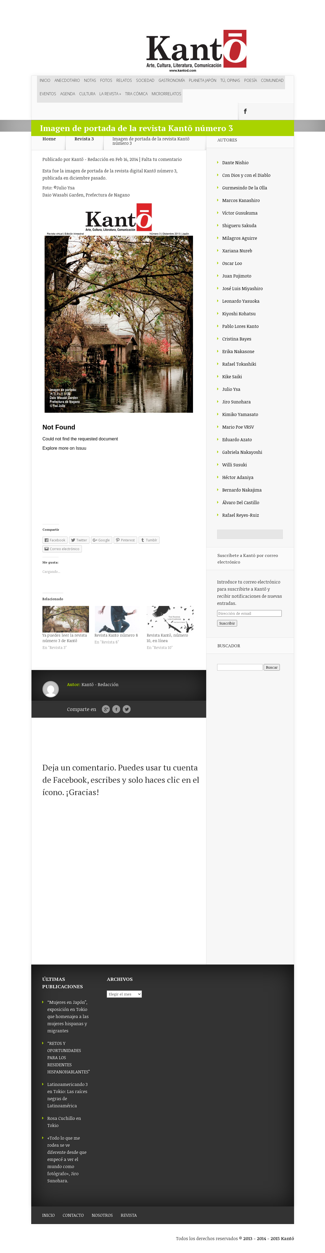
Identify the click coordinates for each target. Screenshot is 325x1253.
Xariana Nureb (237, 251)
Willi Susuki (234, 465)
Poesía (250, 80)
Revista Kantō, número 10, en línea (167, 638)
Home (49, 139)
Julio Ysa (231, 389)
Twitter (126, 709)
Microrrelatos (166, 93)
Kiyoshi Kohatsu (239, 314)
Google (106, 709)
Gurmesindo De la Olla (244, 188)
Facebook (116, 709)
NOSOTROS (102, 1215)
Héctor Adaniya (238, 477)
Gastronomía (172, 80)
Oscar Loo (232, 263)
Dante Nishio (235, 163)
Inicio (45, 80)
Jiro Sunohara (236, 402)
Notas (90, 80)
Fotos (106, 80)
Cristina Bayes (236, 339)
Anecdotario (67, 80)
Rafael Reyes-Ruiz (240, 515)
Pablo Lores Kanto (240, 326)
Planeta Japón (202, 80)
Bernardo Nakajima (242, 490)
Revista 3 (84, 139)
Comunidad (272, 80)
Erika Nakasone (238, 351)
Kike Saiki (232, 377)
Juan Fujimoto (236, 276)
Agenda (67, 93)
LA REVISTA (110, 93)
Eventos (48, 93)
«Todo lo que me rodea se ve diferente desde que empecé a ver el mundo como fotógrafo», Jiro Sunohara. (67, 1159)
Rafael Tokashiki (239, 364)
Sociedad (145, 80)
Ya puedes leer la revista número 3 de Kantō (64, 638)
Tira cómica (136, 93)
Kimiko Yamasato (240, 414)
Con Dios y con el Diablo (246, 175)
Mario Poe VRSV (238, 427)
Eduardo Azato (237, 440)
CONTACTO (73, 1215)
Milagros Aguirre (239, 238)
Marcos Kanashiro (241, 200)
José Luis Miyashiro (242, 288)
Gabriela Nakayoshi (242, 452)
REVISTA (129, 1215)
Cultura (87, 93)
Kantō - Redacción (89, 159)
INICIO (48, 1215)
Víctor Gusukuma (240, 213)
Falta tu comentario (162, 159)
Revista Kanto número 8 (116, 635)
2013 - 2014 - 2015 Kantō (268, 1238)
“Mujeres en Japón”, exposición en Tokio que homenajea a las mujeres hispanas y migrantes (68, 1016)
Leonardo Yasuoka (241, 301)
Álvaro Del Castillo (240, 503)
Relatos (124, 80)
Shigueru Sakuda (239, 226)
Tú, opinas (230, 80)
